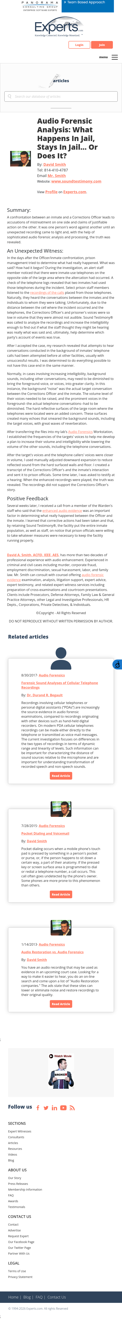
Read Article (61, 776)
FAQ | (41, 1297)
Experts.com (74, 191)
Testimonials (16, 1207)
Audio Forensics (80, 431)
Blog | (28, 1297)
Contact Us (57, 1297)
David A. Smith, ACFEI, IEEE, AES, (33, 555)
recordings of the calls (47, 292)
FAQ (11, 1195)
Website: (69, 181)
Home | (15, 1297)
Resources (15, 1149)
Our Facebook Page (21, 1242)
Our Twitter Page (19, 1248)
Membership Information (25, 1189)
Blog (11, 1160)
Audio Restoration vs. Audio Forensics (52, 952)
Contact (13, 1224)
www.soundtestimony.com (76, 181)
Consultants (16, 1137)
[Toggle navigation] (115, 57)
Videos (12, 1154)
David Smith (54, 164)
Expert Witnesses (19, 1131)
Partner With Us (18, 1253)
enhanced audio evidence (62, 510)
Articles (13, 1143)
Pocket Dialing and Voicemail (45, 833)
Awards (13, 1201)
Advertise (14, 1230)
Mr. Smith (57, 175)
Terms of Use (17, 1271)
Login (79, 45)
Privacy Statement (20, 1277)
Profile (51, 191)
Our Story (14, 1178)
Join (102, 45)
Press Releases (18, 1184)
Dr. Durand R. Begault (45, 695)
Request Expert (18, 1236)
